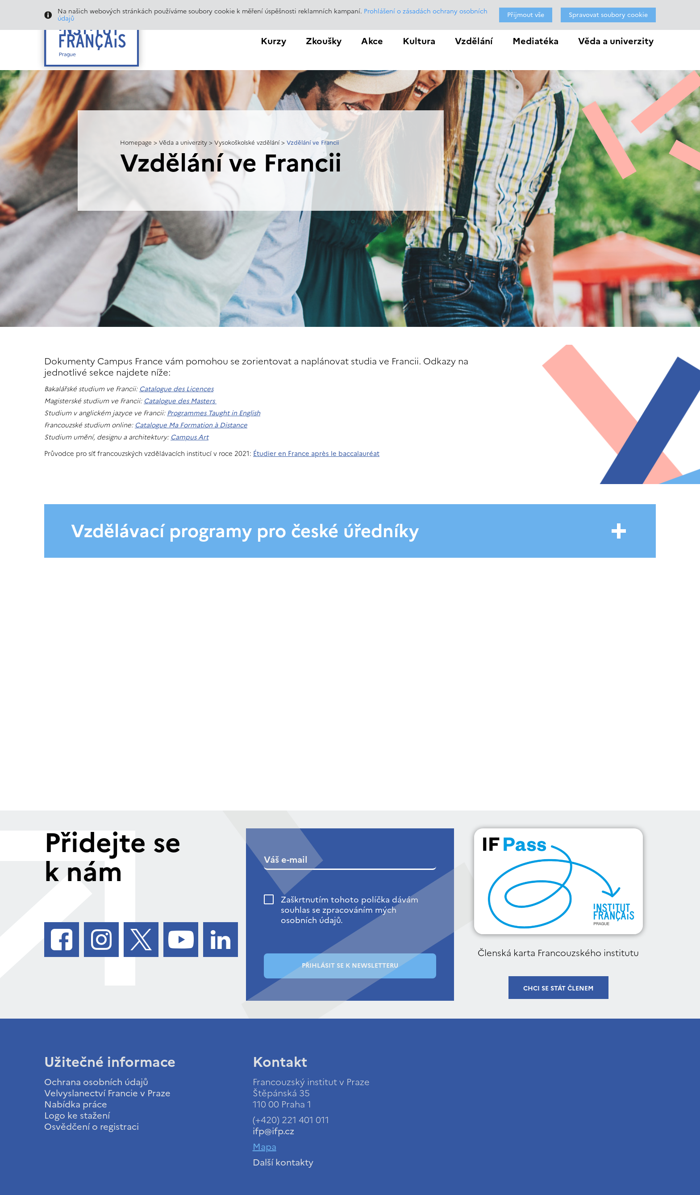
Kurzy (273, 41)
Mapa (264, 1146)
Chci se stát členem (558, 988)
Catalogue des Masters (180, 401)
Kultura (419, 41)
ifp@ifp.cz (273, 1131)
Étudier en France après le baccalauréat (316, 454)
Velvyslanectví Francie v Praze (107, 1093)
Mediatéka (535, 41)
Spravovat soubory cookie (608, 15)
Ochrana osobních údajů (96, 1082)
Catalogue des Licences (176, 389)
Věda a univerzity (616, 41)
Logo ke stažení (77, 1115)
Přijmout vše (525, 15)
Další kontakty (283, 1162)
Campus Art (189, 437)
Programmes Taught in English (213, 413)
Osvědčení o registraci (91, 1126)
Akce (372, 41)
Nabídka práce (75, 1104)
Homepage (136, 142)
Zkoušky (324, 41)
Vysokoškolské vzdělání (246, 142)
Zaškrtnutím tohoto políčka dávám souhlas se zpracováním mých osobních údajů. (349, 909)
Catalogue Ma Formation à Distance (191, 425)
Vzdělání (474, 41)
